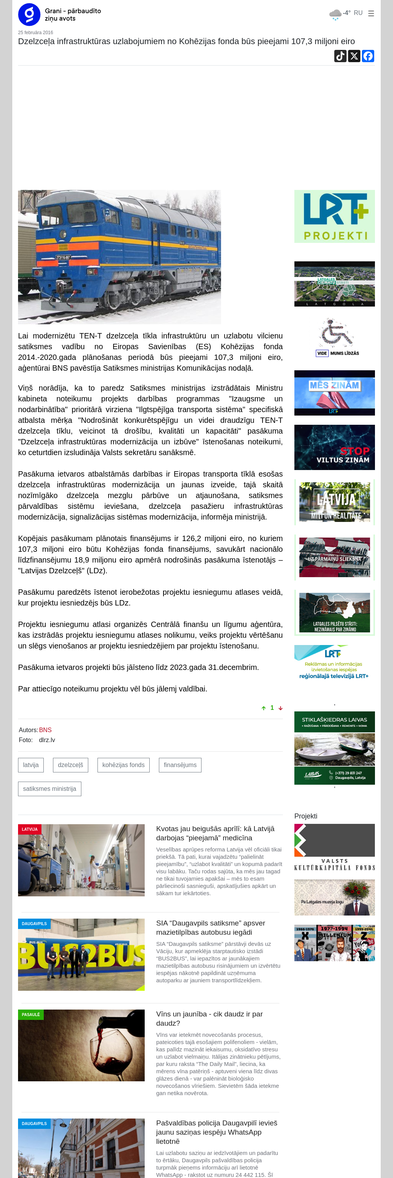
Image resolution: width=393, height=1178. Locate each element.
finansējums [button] (180, 765)
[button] (369, 13)
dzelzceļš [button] (70, 765)
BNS (45, 730)
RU (358, 13)
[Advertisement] (196, 132)
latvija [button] (31, 765)
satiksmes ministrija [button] (49, 788)
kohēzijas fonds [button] (123, 765)
